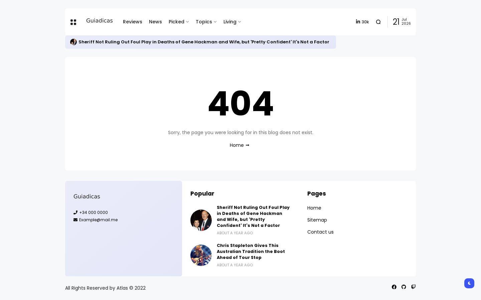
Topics (204, 21)
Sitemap (317, 220)
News (155, 21)
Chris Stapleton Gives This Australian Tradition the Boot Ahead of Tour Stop (251, 251)
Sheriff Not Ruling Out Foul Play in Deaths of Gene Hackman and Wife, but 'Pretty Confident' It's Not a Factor (203, 42)
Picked (176, 21)
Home (237, 145)
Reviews (132, 21)
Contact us (320, 232)
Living (229, 21)
